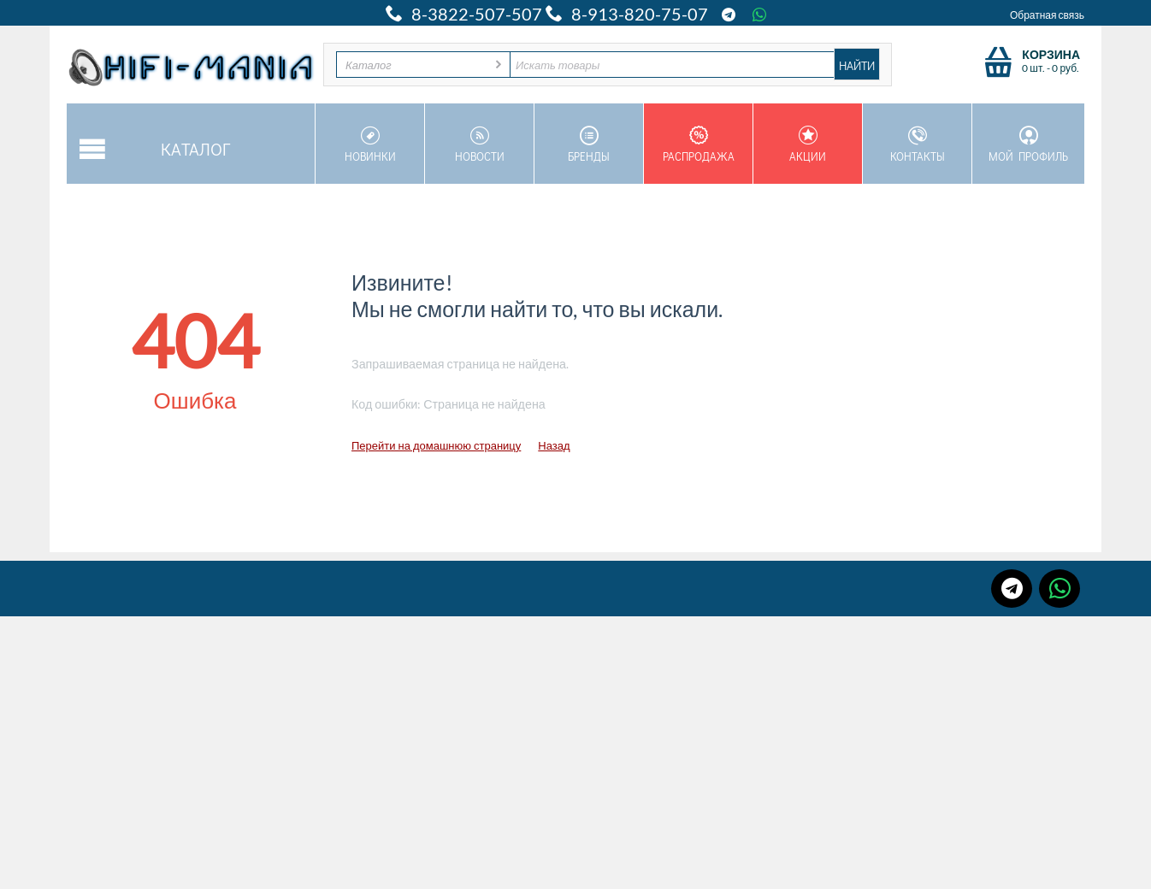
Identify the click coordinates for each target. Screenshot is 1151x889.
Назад (554, 445)
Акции (807, 144)
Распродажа (698, 144)
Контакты (917, 144)
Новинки (370, 144)
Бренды (589, 144)
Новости (479, 144)
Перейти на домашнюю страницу (436, 445)
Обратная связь (1047, 15)
